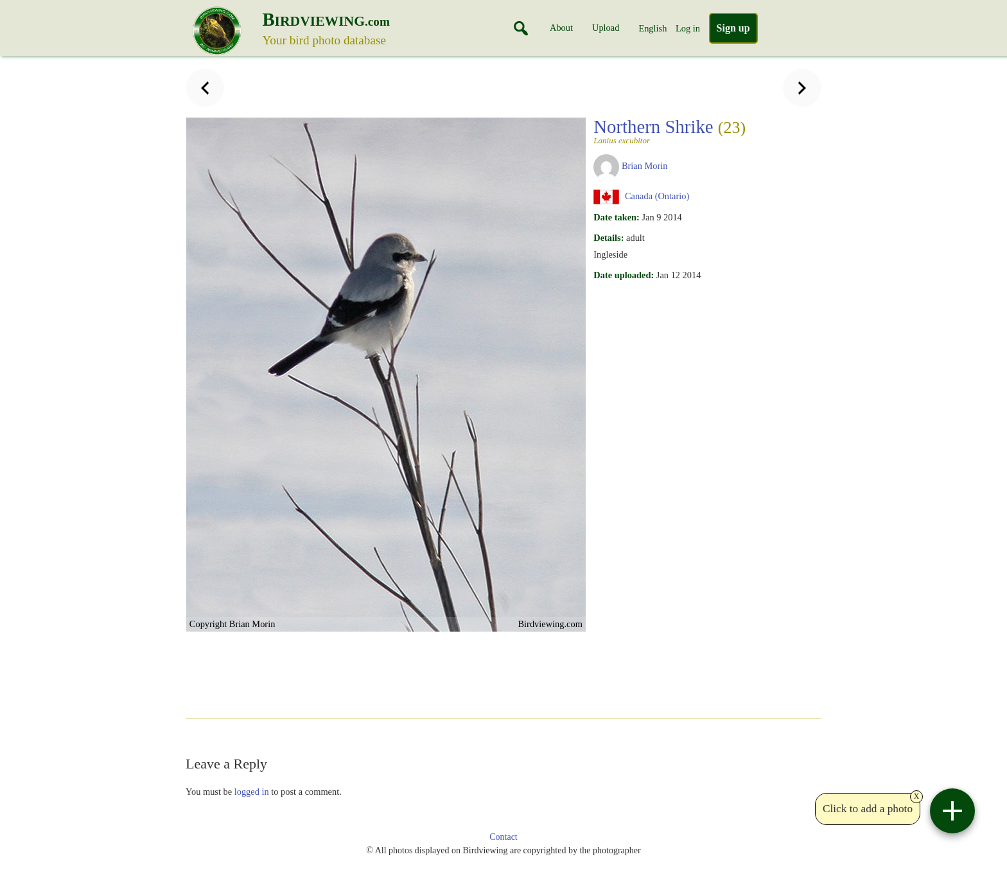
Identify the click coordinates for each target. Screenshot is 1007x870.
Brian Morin (645, 166)
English (652, 28)
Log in (688, 28)
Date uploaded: (623, 275)
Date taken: (616, 217)
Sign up (733, 27)
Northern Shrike (669, 130)
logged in (251, 791)
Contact (503, 837)
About (561, 27)
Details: (608, 238)
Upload (605, 27)
